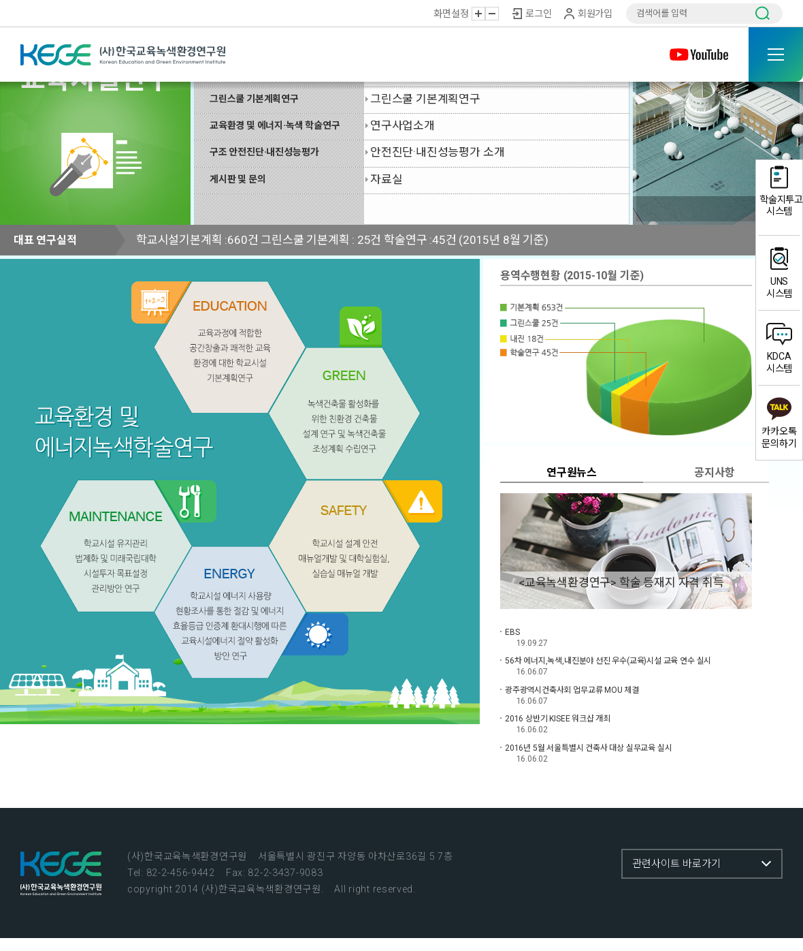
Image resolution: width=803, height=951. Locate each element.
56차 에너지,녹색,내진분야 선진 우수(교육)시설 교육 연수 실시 (608, 661)
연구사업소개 (402, 125)
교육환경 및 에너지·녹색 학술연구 (275, 125)
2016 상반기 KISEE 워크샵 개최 (557, 718)
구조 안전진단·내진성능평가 (264, 152)
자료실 (386, 179)
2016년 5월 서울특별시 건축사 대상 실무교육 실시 (588, 748)
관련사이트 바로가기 (676, 864)
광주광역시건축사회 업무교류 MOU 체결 (572, 690)
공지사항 (714, 472)
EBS (512, 632)
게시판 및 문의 (237, 179)
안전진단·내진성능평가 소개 (437, 152)
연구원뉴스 (571, 472)
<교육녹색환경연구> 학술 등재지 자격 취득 (621, 582)
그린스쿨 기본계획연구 (254, 99)
